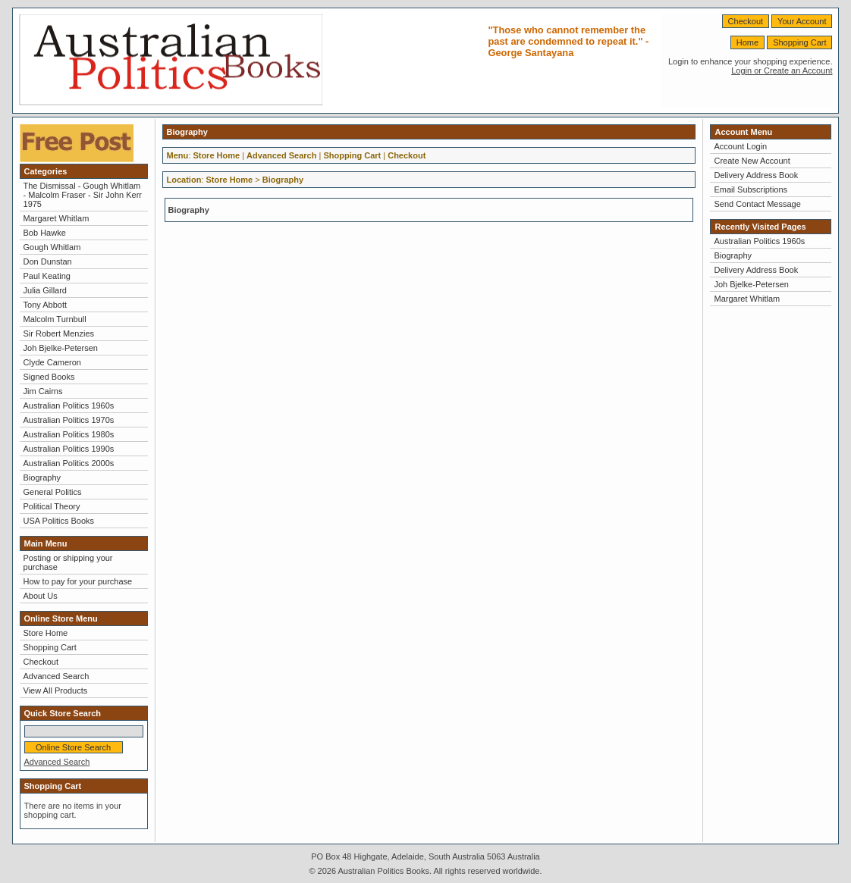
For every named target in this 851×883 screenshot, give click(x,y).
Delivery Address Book (756, 175)
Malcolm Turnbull (55, 319)
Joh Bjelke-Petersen (61, 347)
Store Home (46, 632)
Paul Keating (47, 275)
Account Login (740, 146)
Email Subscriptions (750, 189)
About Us (41, 595)
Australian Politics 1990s (69, 448)
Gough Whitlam (52, 247)
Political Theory (52, 506)
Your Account (801, 21)
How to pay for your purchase (78, 581)
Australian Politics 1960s (69, 405)
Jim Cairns (43, 391)
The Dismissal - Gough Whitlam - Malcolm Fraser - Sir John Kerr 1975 (83, 194)
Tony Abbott (46, 304)
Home (747, 42)
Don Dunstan (48, 261)
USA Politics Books (59, 520)
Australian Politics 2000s (69, 463)
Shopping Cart (799, 42)
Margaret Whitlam (56, 218)
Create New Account (752, 160)
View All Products (56, 690)
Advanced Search (56, 676)
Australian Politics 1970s (69, 419)
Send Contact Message (757, 203)
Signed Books (49, 376)
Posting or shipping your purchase (68, 562)
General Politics (53, 491)
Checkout (745, 21)
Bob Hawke (45, 232)
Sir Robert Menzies (59, 333)
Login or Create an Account (781, 70)
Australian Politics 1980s (69, 434)
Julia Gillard (45, 290)
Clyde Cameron (52, 362)
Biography (42, 477)
